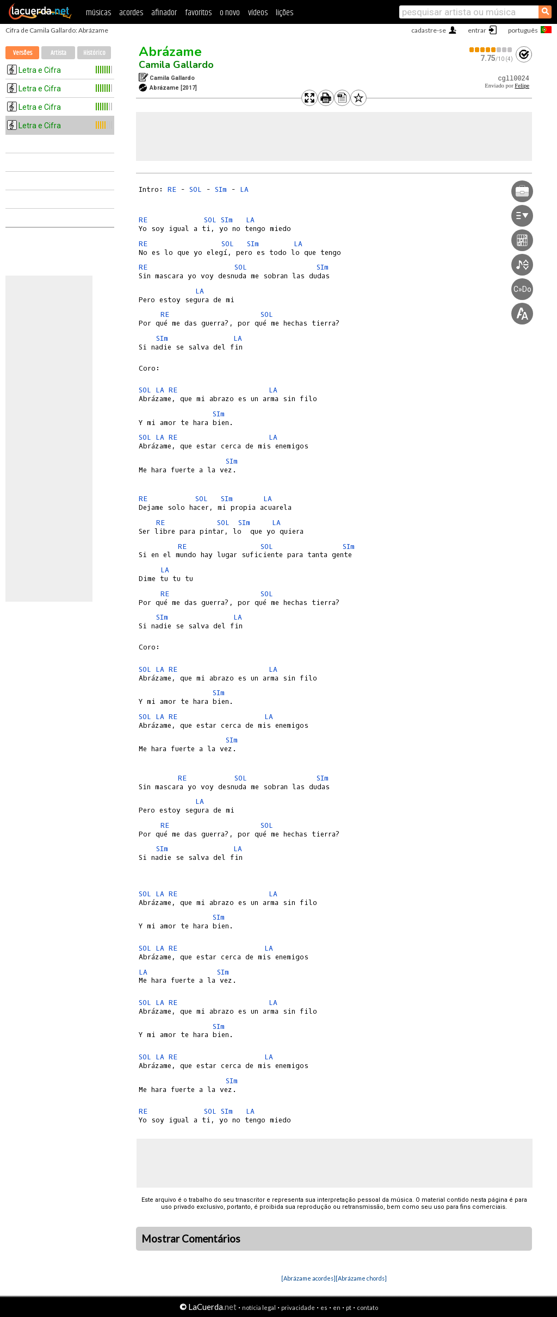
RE (172, 189)
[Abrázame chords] (361, 1278)
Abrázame (170, 51)
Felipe (522, 86)
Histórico (94, 53)
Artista (58, 53)
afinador (164, 13)
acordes (131, 13)
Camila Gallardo (176, 64)
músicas (98, 13)
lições (284, 13)
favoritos (198, 13)
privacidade (298, 1307)
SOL (195, 189)
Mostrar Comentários (190, 1239)
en (337, 1307)
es (323, 1307)
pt (348, 1307)
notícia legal (259, 1307)
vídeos (258, 13)
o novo (230, 13)
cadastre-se (428, 30)
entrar (477, 30)
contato (367, 1307)
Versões (22, 53)
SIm (221, 189)
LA (244, 189)
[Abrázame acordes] (308, 1278)
